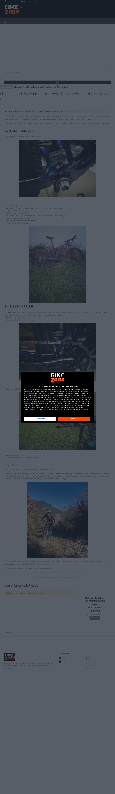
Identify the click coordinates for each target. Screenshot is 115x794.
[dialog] (57, 397)
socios (41, 389)
